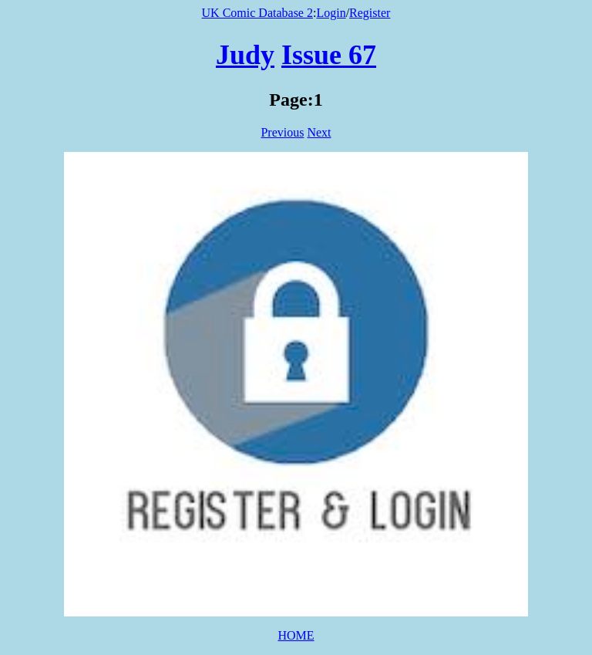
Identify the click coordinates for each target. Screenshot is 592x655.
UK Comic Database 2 (257, 12)
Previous (282, 132)
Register (369, 12)
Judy (245, 54)
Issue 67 (328, 54)
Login (330, 12)
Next (319, 132)
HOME (296, 635)
